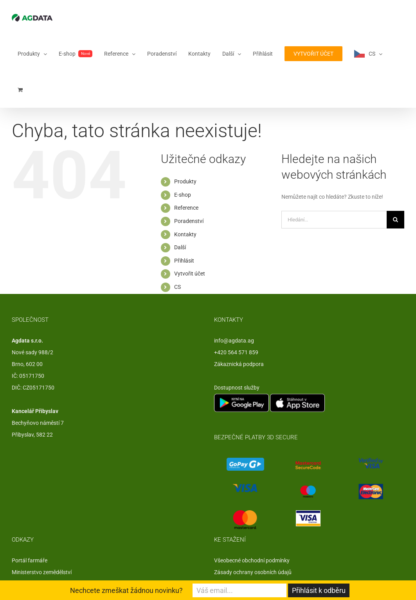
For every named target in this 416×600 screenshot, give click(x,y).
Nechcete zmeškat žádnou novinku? (126, 590)
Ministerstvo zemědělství (42, 572)
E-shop (182, 195)
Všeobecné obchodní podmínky (252, 560)
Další (180, 247)
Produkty (185, 181)
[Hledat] (395, 219)
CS (177, 287)
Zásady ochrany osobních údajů (253, 572)
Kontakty (185, 234)
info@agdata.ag (234, 340)
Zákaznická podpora (239, 364)
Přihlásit (184, 260)
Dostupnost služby (236, 387)
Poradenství (188, 221)
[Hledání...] (334, 219)
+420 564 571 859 (236, 352)
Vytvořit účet (189, 273)
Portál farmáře (29, 560)
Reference (186, 208)
